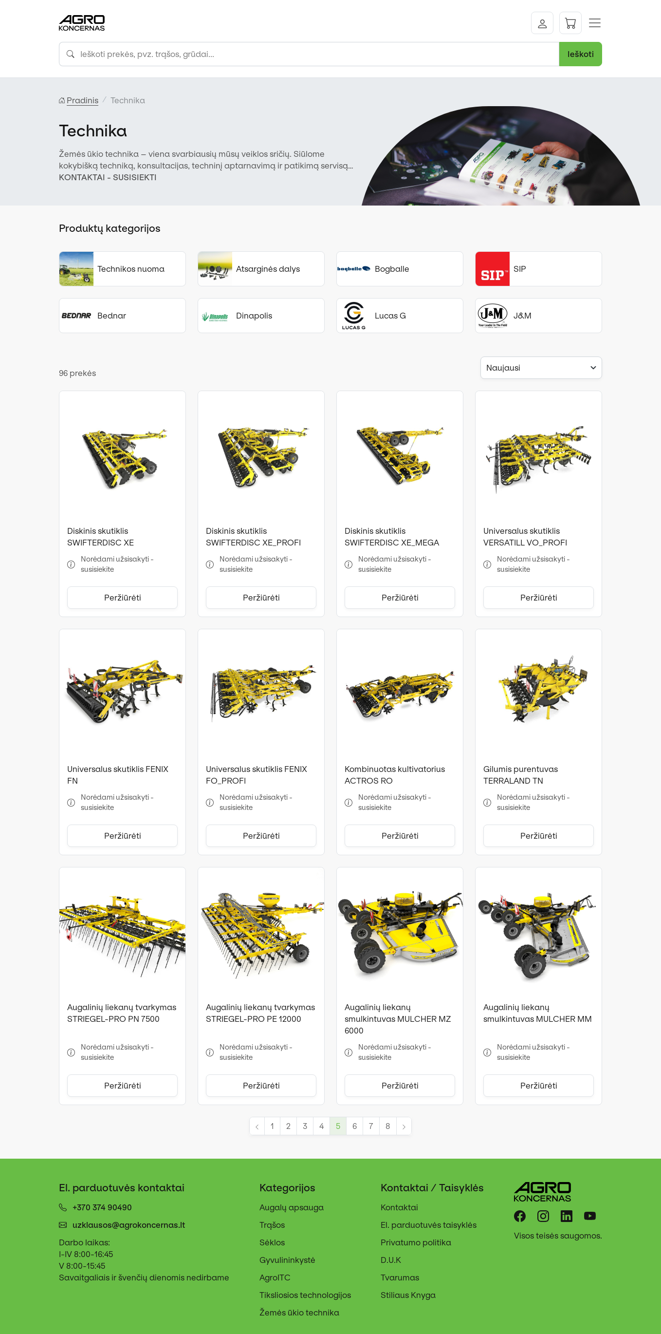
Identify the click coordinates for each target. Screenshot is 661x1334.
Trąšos (272, 1225)
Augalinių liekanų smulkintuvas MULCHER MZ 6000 (398, 1018)
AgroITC (275, 1277)
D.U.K (391, 1260)
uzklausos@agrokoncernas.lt (129, 1225)
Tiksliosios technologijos (305, 1295)
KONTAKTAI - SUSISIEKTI (108, 177)
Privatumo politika (416, 1242)
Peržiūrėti (122, 597)
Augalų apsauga (291, 1207)
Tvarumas (400, 1277)
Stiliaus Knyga (408, 1295)
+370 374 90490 (102, 1207)
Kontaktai (399, 1207)
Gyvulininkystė (287, 1260)
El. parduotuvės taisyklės (429, 1225)
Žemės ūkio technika (299, 1312)
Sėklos (272, 1242)
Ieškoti (581, 54)
